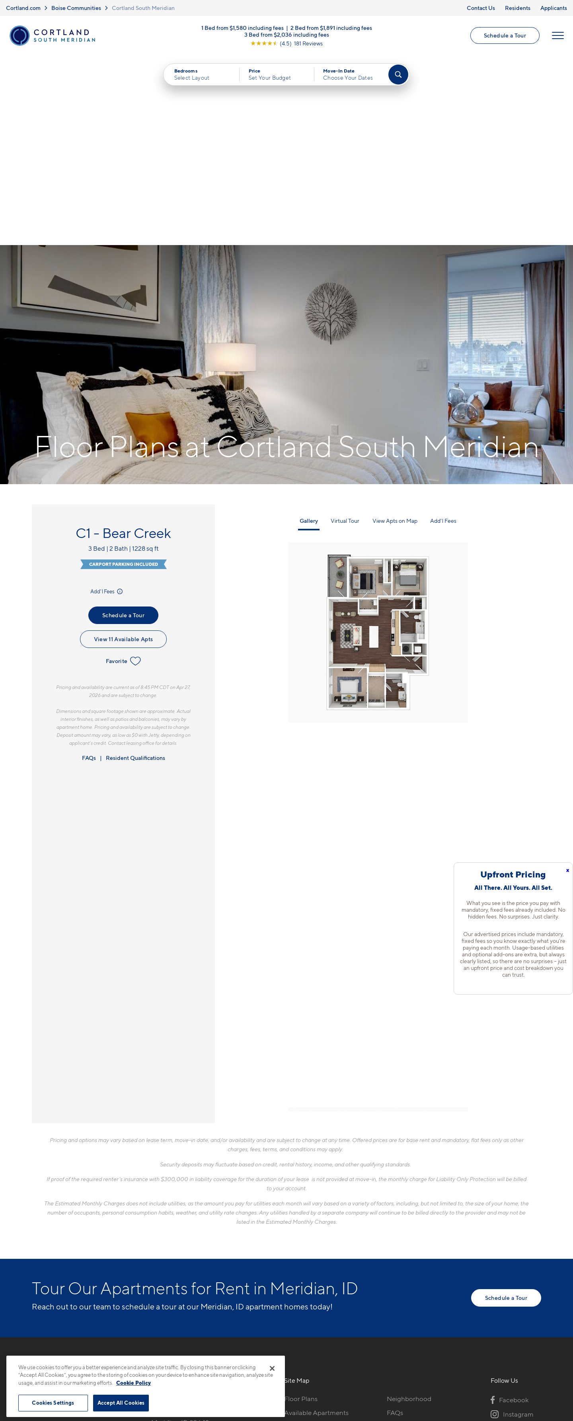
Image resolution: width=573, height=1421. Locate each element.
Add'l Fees (107, 401)
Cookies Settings (53, 1402)
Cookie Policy (133, 1383)
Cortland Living (307, 1278)
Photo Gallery (304, 1250)
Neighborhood (409, 1209)
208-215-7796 (172, 1209)
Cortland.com (23, 7)
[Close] (272, 1368)
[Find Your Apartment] (398, 74)
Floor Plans (301, 1209)
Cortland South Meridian (143, 7)
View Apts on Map (394, 331)
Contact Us (481, 7)
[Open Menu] (558, 35)
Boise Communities (76, 7)
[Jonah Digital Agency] (522, 1349)
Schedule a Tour (505, 35)
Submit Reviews (284, 1354)
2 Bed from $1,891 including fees (331, 27)
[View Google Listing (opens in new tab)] (286, 43)
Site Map (322, 1354)
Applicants (553, 7)
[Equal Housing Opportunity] (155, 1252)
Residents (517, 7)
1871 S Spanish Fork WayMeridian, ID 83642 (187, 1228)
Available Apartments (316, 1223)
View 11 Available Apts (123, 449)
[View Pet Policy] (218, 1252)
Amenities (299, 1264)
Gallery (309, 331)
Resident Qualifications (135, 568)
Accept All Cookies (120, 1402)
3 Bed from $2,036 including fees (286, 34)
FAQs (89, 568)
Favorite (123, 471)
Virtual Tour (345, 331)
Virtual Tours (303, 1237)
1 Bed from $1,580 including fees (242, 27)
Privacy (249, 1354)
